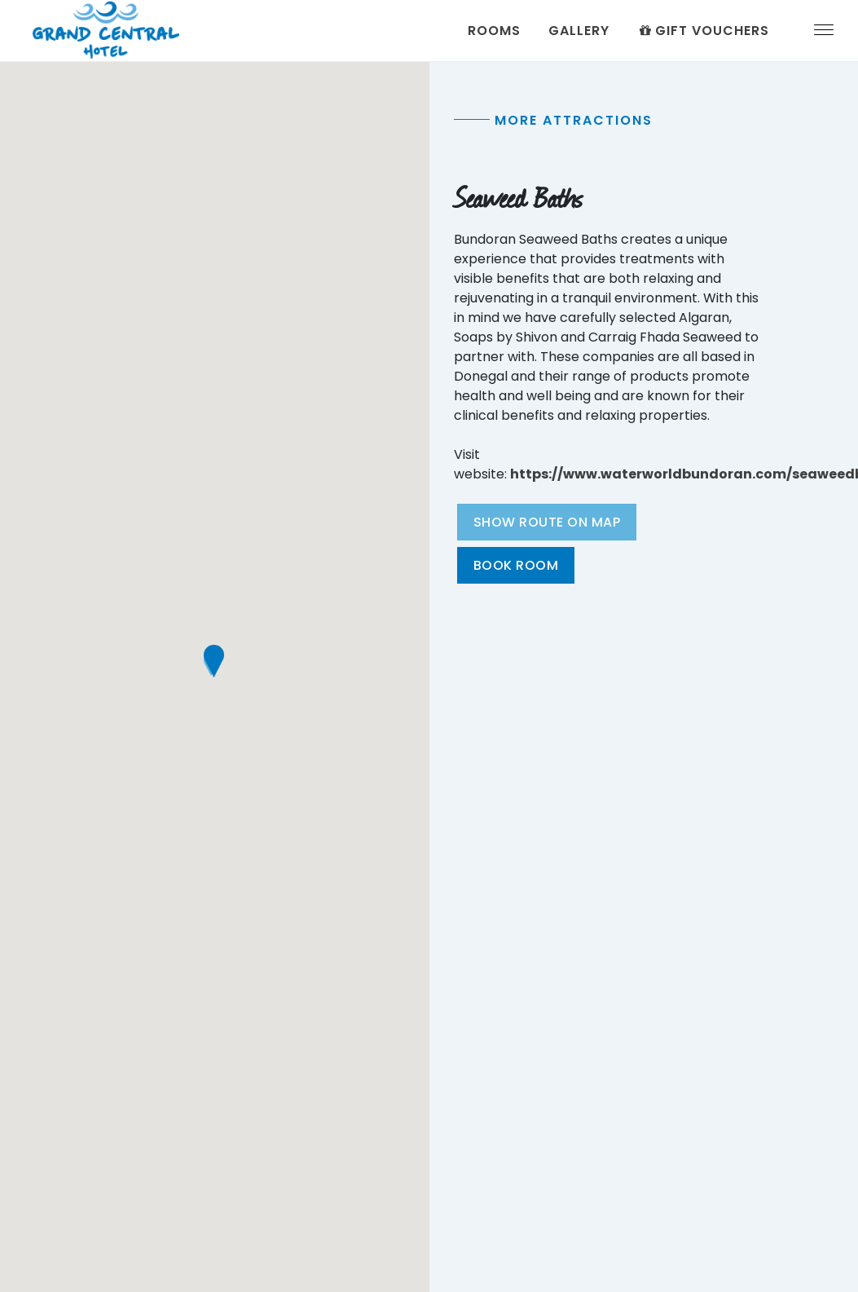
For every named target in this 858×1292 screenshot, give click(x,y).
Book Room (516, 565)
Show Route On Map (547, 522)
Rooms (494, 30)
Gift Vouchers (703, 30)
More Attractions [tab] (574, 120)
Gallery (578, 30)
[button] (214, 661)
